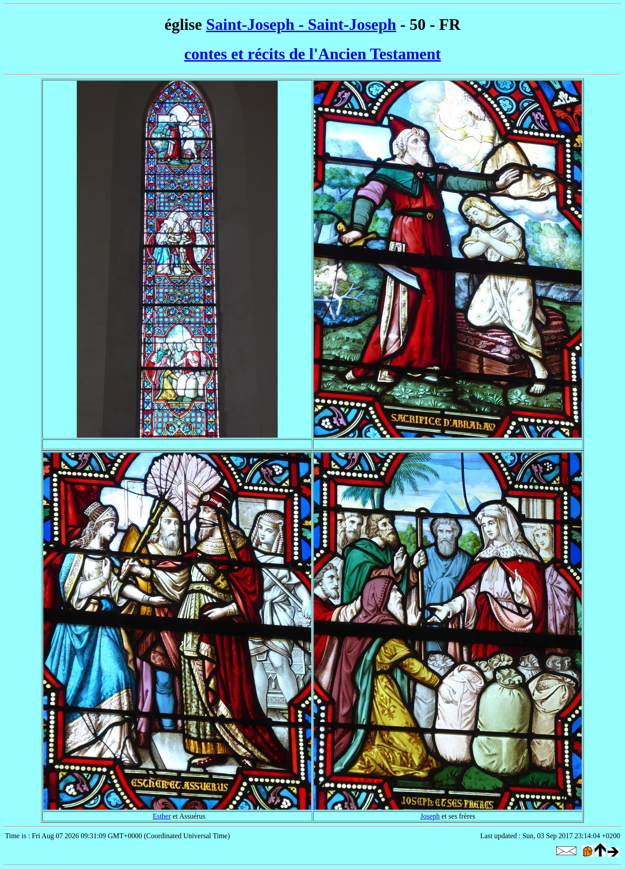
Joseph (430, 816)
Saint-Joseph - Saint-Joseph (301, 24)
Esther (162, 816)
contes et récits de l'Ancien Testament (312, 54)
